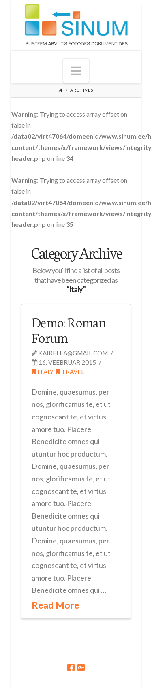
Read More (55, 605)
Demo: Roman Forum (69, 329)
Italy (42, 371)
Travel (70, 371)
